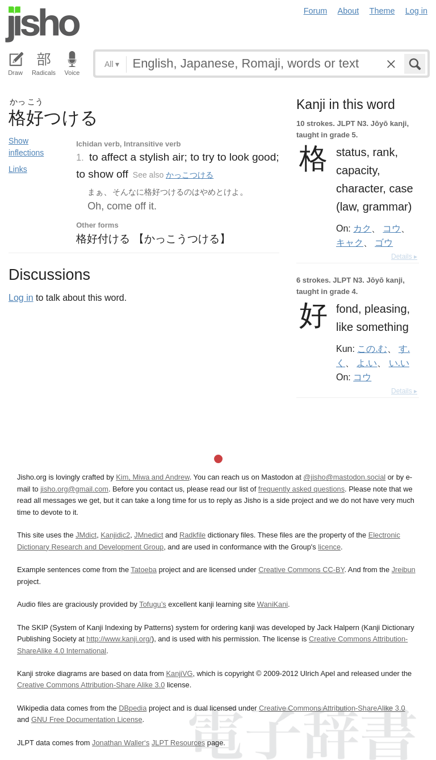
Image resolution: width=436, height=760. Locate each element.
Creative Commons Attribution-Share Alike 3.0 (91, 685)
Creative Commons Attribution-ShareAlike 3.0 (332, 708)
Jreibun (404, 569)
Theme (382, 10)
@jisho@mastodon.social (344, 477)
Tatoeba (144, 569)
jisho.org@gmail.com (74, 489)
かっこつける (189, 174)
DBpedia (132, 708)
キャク (349, 242)
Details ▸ (404, 257)
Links (18, 169)
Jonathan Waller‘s (120, 742)
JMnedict (148, 535)
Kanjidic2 (115, 535)
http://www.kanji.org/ (119, 639)
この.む (372, 348)
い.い (399, 362)
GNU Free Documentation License (86, 719)
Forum (316, 10)
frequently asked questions (301, 489)
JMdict (86, 535)
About (348, 10)
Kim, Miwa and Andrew (152, 477)
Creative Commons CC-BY (301, 569)
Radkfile (192, 535)
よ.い (367, 362)
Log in (416, 10)
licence (329, 547)
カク (362, 228)
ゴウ (384, 242)
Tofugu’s (152, 604)
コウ (392, 228)
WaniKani (272, 604)
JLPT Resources (178, 742)
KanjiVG (179, 673)
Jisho (42, 24)
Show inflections (26, 146)
